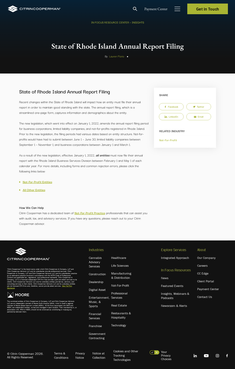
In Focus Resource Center (110, 22)
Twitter (198, 106)
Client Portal (205, 281)
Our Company (206, 258)
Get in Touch (207, 8)
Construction (97, 274)
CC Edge (202, 273)
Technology (118, 325)
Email (198, 116)
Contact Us (204, 297)
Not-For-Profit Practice (89, 212)
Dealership (96, 282)
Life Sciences (120, 265)
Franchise (95, 326)
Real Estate (119, 305)
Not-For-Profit (168, 140)
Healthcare (118, 258)
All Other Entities (34, 189)
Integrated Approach (175, 258)
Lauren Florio (116, 56)
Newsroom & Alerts (174, 306)
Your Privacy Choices (166, 355)
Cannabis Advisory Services (95, 262)
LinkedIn (171, 116)
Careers (202, 265)
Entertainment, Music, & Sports (99, 302)
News (164, 278)
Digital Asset (97, 290)
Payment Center (155, 9)
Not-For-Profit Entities (37, 181)
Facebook (171, 106)
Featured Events (172, 286)
